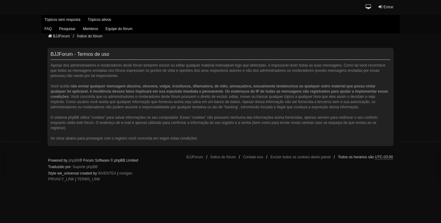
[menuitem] (61, 179)
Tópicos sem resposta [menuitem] (62, 19)
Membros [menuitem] (90, 29)
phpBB (74, 160)
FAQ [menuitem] (48, 29)
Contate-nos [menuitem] (253, 157)
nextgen (126, 173)
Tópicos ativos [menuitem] (99, 19)
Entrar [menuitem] (386, 7)
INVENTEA (107, 173)
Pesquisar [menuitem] (67, 29)
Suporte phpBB (85, 167)
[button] (368, 7)
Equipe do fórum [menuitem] (118, 29)
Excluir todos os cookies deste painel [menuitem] (300, 157)
